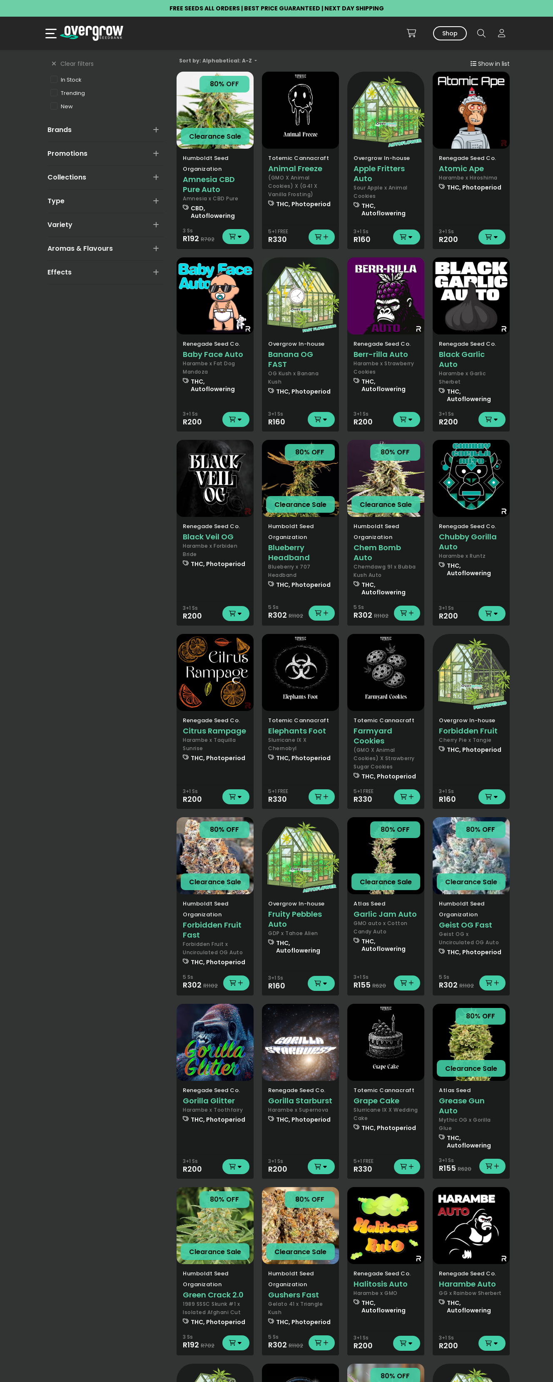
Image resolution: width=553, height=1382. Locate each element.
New (61, 106)
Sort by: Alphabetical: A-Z (216, 60)
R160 (385, 237)
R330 (300, 237)
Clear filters (73, 64)
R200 (471, 237)
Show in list (490, 64)
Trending (67, 93)
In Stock (66, 79)
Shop (450, 33)
